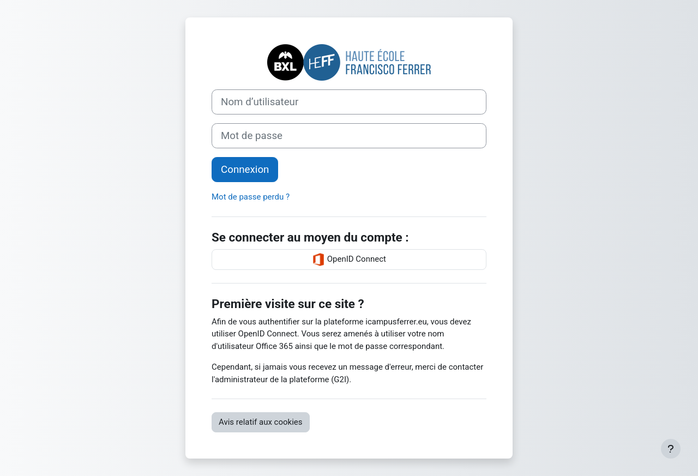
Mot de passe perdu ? (251, 197)
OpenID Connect (349, 259)
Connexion (245, 170)
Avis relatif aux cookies (261, 422)
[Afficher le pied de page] (671, 449)
